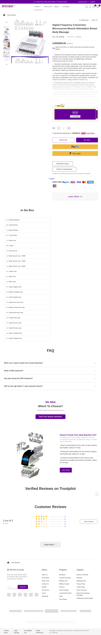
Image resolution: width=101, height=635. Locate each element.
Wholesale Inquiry (62, 163)
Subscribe (23, 587)
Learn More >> (75, 196)
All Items (62, 587)
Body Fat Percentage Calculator (83, 594)
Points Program (64, 590)
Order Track (45, 581)
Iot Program (66, 6)
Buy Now (87, 140)
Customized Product (65, 593)
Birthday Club (63, 581)
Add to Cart (63, 140)
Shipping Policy (81, 581)
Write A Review (88, 521)
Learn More (66, 470)
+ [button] (69, 128)
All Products (45, 578)
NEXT (95, 20)
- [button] (58, 128)
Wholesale (45, 596)
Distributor (62, 574)
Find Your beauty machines (50, 417)
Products (38, 6)
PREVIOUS (83, 20)
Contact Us (45, 584)
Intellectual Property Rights (85, 598)
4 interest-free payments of (73, 133)
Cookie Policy (81, 587)
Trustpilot (51, 178)
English (92, 2)
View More (50, 545)
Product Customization (64, 169)
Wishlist (44, 587)
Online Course (48, 6)
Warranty (79, 578)
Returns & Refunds (82, 574)
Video (61, 596)
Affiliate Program (64, 584)
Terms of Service (82, 590)
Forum (44, 593)
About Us (45, 574)
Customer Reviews (65, 578)
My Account (45, 590)
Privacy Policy (81, 584)
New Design (63, 599)
